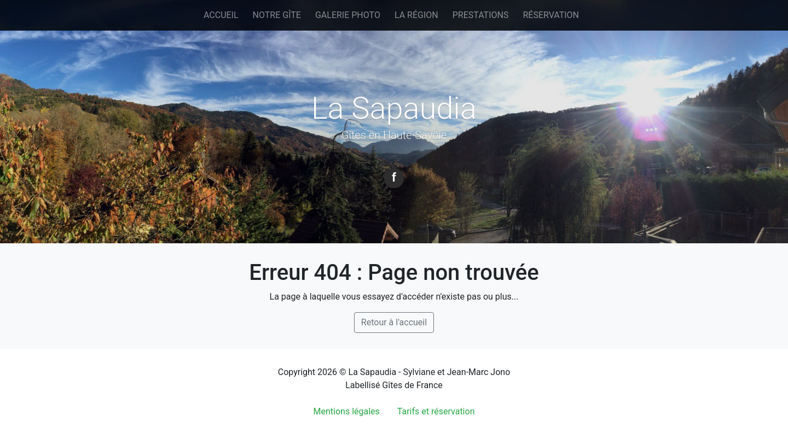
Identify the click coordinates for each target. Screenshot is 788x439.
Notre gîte (277, 15)
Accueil (221, 15)
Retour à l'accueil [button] (394, 322)
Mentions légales (347, 411)
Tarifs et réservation (436, 411)
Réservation (551, 15)
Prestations (481, 15)
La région (416, 15)
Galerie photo (347, 15)
